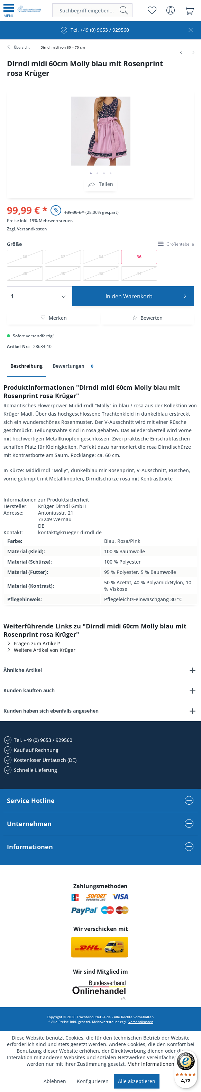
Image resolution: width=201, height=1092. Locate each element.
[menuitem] (9, 10)
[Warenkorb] (189, 10)
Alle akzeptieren (136, 1081)
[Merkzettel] (151, 10)
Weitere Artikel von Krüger (39, 650)
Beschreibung (26, 366)
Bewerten (147, 318)
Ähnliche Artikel (22, 670)
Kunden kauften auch (29, 690)
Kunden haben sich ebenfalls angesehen (51, 710)
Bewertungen (74, 366)
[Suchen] (124, 10)
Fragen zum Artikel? (31, 643)
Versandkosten (32, 229)
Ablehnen (55, 1081)
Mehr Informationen (150, 1064)
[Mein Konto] (170, 10)
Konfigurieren (93, 1081)
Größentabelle (176, 244)
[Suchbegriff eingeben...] (92, 10)
